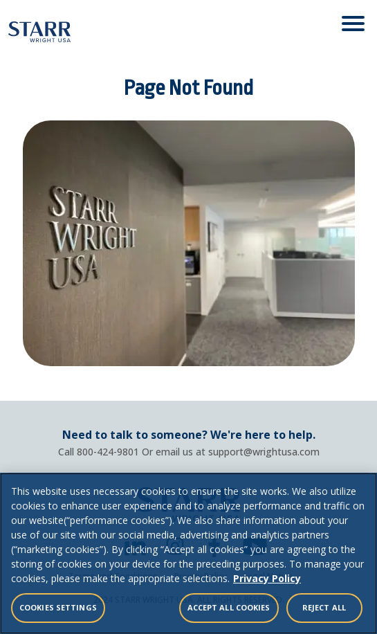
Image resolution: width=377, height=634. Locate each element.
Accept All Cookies (228, 607)
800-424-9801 (108, 451)
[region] (188, 553)
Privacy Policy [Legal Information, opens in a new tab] (267, 578)
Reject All (324, 607)
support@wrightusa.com (264, 451)
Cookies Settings (58, 607)
